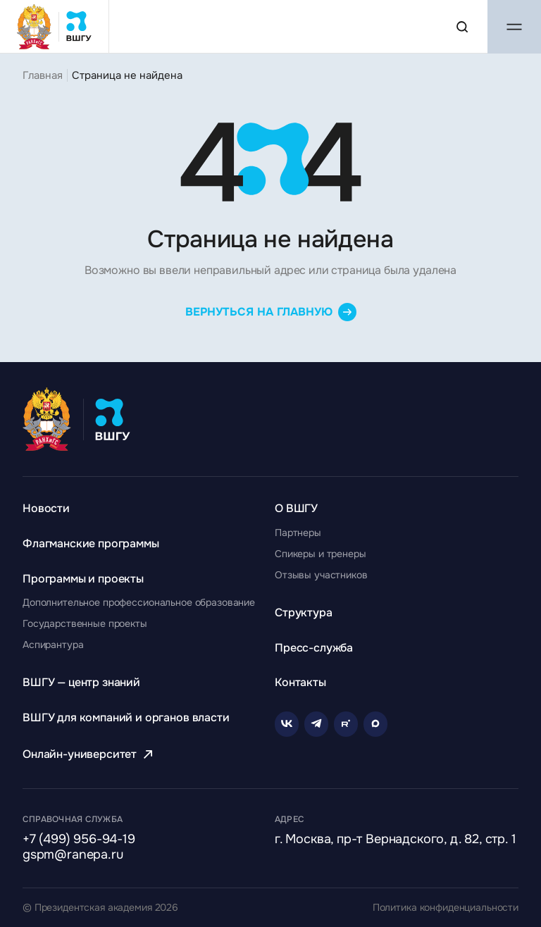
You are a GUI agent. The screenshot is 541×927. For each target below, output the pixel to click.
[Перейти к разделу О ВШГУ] (296, 508)
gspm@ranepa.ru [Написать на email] (73, 855)
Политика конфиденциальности (445, 907)
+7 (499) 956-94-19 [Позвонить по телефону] (79, 840)
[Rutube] (346, 724)
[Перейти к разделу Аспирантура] (53, 644)
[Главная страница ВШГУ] (54, 26)
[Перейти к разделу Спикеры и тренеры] (320, 553)
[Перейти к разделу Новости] (46, 508)
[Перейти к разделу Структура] (303, 612)
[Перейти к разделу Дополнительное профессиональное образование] (139, 602)
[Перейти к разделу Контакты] (300, 682)
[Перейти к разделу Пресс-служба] (314, 647)
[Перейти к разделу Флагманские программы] (91, 543)
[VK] (287, 724)
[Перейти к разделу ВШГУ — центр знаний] (81, 682)
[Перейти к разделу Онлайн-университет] (89, 754)
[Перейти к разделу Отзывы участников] (321, 574)
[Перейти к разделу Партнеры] (298, 532)
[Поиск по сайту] (462, 26)
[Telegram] (316, 724)
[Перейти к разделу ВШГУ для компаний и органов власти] (126, 717)
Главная (43, 75)
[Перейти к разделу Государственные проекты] (85, 623)
